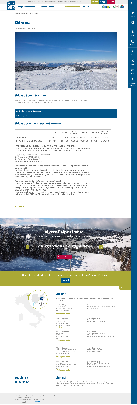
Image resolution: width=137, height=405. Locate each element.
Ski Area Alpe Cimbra (71, 6)
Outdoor (85, 6)
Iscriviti (64, 280)
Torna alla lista (17, 206)
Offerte (95, 1)
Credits (15, 400)
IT (80, 1)
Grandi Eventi (40, 1)
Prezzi (29, 13)
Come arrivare (74, 1)
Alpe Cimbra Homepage (19, 13)
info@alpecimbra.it (61, 313)
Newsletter (31, 1)
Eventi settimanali (50, 1)
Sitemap (34, 400)
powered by (32, 402)
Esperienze (42, 6)
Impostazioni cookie (24, 400)
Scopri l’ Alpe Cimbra (26, 6)
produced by (19, 402)
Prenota (111, 1)
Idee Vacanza (55, 6)
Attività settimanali (63, 1)
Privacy (40, 400)
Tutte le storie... (64, 257)
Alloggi (102, 1)
